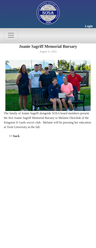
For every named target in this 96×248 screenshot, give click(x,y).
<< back (14, 136)
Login (89, 26)
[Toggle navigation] (11, 35)
